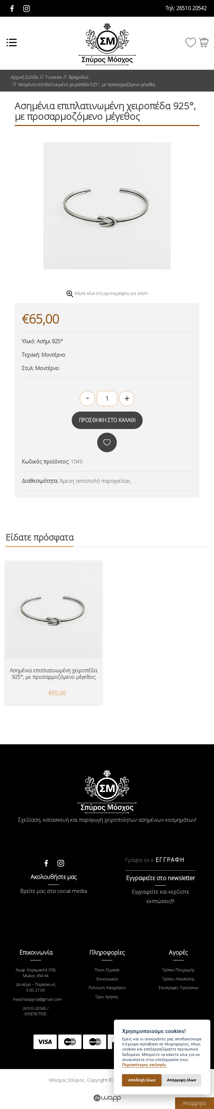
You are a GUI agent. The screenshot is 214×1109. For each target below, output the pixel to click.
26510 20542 (186, 8)
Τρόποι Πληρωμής (178, 969)
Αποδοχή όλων (142, 1080)
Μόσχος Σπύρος (107, 44)
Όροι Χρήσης (107, 996)
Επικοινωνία (107, 978)
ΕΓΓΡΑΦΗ (170, 860)
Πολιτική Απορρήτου (107, 987)
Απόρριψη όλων (181, 1080)
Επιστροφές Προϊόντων (178, 987)
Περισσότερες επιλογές (144, 1065)
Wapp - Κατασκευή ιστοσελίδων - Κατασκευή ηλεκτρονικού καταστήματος (107, 1098)
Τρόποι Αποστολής (178, 978)
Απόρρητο (194, 1103)
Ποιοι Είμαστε (107, 969)
